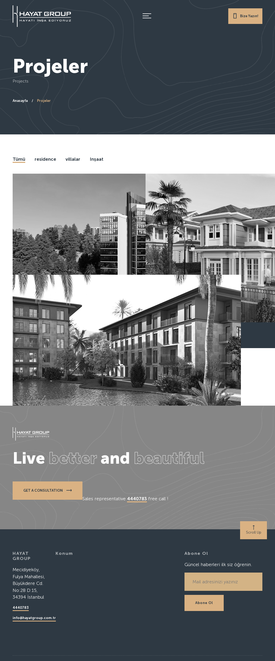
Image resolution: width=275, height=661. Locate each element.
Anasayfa (20, 101)
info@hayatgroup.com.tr (34, 618)
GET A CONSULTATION (47, 490)
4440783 (21, 608)
